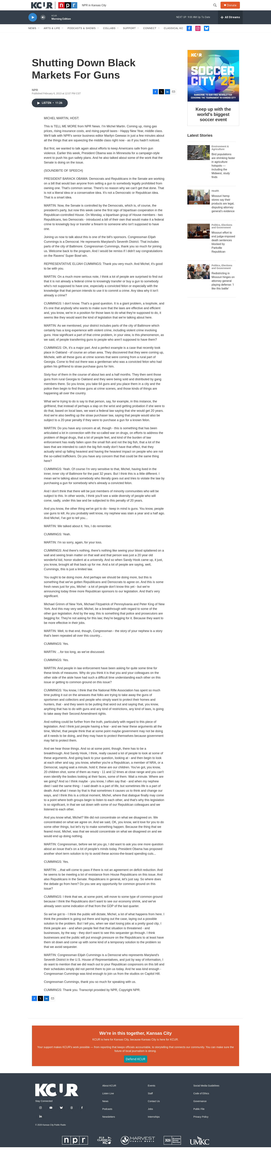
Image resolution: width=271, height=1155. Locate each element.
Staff (150, 1101)
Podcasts (107, 1117)
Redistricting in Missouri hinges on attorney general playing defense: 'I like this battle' (223, 289)
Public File (199, 1117)
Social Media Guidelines (206, 1093)
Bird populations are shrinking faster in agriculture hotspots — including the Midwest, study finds (223, 173)
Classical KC (173, 36)
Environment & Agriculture (220, 155)
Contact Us (154, 1109)
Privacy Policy (200, 1124)
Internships (154, 1124)
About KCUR (109, 1093)
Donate (233, 9)
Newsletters (108, 1124)
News (32, 36)
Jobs (150, 1117)
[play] (32, 25)
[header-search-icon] (216, 9)
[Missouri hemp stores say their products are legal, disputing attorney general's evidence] (198, 204)
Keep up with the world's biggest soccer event (213, 122)
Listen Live (108, 1101)
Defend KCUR (135, 1067)
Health (215, 198)
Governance (200, 1109)
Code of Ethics (201, 1101)
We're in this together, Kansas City (135, 1041)
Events (151, 1093)
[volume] (43, 25)
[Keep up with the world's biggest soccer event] (213, 83)
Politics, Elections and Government (222, 234)
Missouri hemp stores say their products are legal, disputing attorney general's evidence (223, 211)
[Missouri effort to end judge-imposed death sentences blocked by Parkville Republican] (198, 238)
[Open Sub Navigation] (39, 36)
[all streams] (230, 25)
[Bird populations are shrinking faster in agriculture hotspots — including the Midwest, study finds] (198, 160)
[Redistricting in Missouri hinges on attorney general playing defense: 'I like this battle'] (198, 279)
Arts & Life (52, 36)
